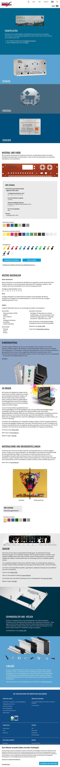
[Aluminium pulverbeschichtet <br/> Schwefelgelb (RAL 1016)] (4, 234)
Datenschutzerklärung (14, 759)
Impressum (5, 732)
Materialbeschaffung (43, 329)
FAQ (32, 728)
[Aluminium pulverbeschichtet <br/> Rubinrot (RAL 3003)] (19, 234)
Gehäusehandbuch (46, 682)
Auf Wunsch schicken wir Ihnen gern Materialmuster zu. (19, 265)
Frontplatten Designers (29, 41)
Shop (34, 1)
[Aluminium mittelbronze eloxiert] (19, 225)
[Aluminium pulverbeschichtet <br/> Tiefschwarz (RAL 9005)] (39, 234)
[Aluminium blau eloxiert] (12, 225)
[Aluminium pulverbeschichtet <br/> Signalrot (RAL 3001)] (16, 234)
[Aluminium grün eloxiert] (16, 225)
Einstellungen (6, 764)
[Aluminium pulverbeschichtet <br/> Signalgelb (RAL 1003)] (8, 234)
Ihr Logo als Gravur (46, 578)
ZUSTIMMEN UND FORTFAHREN (48, 763)
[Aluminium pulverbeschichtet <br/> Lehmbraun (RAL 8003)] (35, 234)
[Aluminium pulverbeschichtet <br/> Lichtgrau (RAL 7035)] (51, 234)
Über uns (46, 1)
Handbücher (34, 732)
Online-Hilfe (41, 326)
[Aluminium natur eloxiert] (27, 225)
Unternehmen (6, 728)
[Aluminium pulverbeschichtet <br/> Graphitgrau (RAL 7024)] (43, 234)
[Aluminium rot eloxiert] (8, 225)
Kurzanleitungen (35, 735)
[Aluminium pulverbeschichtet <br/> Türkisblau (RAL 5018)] (27, 234)
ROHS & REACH (31, 260)
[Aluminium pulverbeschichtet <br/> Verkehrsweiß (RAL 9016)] (4, 238)
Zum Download (35, 705)
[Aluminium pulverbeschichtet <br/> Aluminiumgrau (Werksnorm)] (47, 234)
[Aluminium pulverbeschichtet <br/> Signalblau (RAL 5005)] (23, 234)
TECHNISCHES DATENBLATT (11, 260)
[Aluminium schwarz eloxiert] (23, 225)
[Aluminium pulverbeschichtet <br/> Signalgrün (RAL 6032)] (31, 234)
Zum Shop (5, 743)
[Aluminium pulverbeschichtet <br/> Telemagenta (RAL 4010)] (12, 234)
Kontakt (14, 436)
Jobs (39, 1)
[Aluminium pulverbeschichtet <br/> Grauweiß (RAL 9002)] (55, 234)
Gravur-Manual (26, 575)
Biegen (27, 43)
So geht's (4, 359)
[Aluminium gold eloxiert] (4, 225)
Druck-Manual (14, 433)
